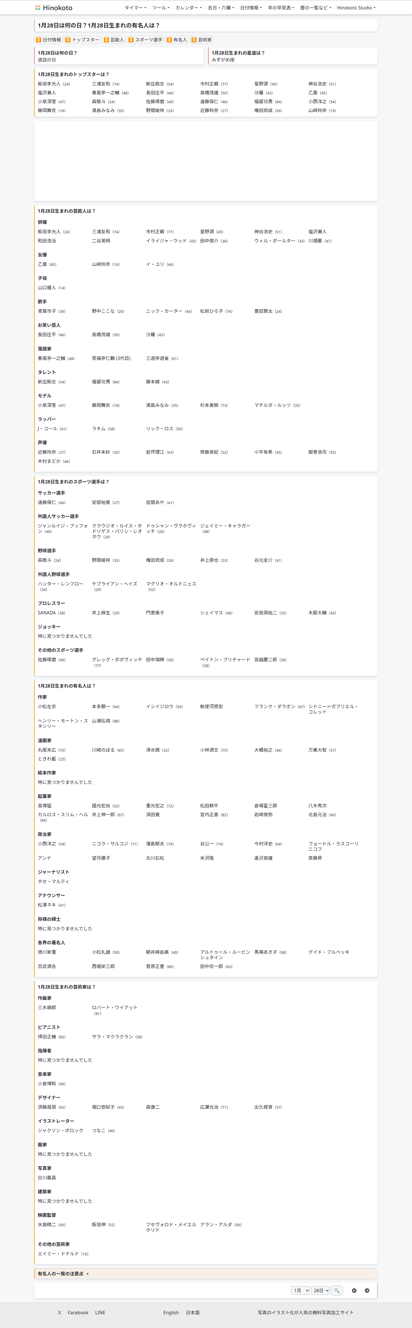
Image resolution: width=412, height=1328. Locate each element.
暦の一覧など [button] (314, 8)
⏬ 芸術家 (201, 40)
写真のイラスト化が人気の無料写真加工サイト (306, 1312)
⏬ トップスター (82, 40)
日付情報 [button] (249, 8)
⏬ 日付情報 (48, 40)
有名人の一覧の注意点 (61, 1274)
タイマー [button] (133, 8)
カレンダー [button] (186, 8)
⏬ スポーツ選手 (145, 40)
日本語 (193, 1312)
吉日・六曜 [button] (219, 8)
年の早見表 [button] (279, 8)
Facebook (78, 1312)
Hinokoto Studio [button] (354, 8)
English (171, 1312)
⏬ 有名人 (177, 40)
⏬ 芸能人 (114, 40)
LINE (100, 1312)
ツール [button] (159, 8)
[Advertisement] (206, 161)
